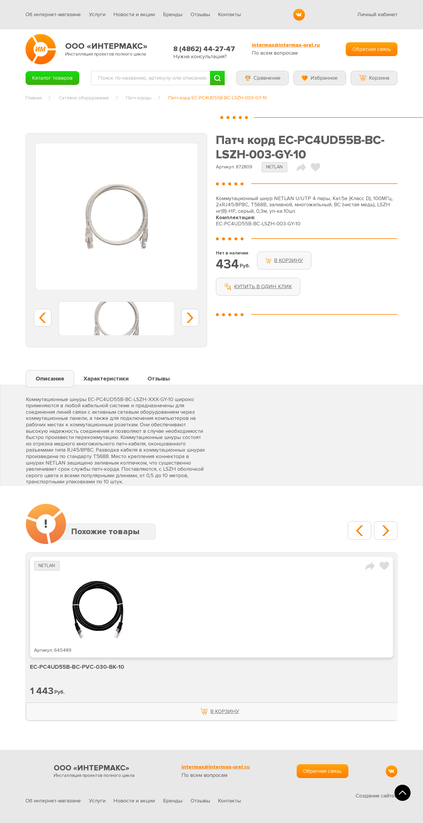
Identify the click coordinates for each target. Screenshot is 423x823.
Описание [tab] (50, 378)
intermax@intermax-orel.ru (286, 45)
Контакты (229, 14)
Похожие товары (105, 532)
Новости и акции (134, 14)
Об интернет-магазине (53, 14)
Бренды (172, 14)
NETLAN (274, 167)
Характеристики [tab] (106, 378)
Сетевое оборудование (84, 98)
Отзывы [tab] (158, 378)
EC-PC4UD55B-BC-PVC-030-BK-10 (77, 667)
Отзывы (200, 14)
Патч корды (138, 98)
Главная (34, 98)
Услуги (97, 14)
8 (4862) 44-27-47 (204, 49)
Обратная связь (371, 49)
